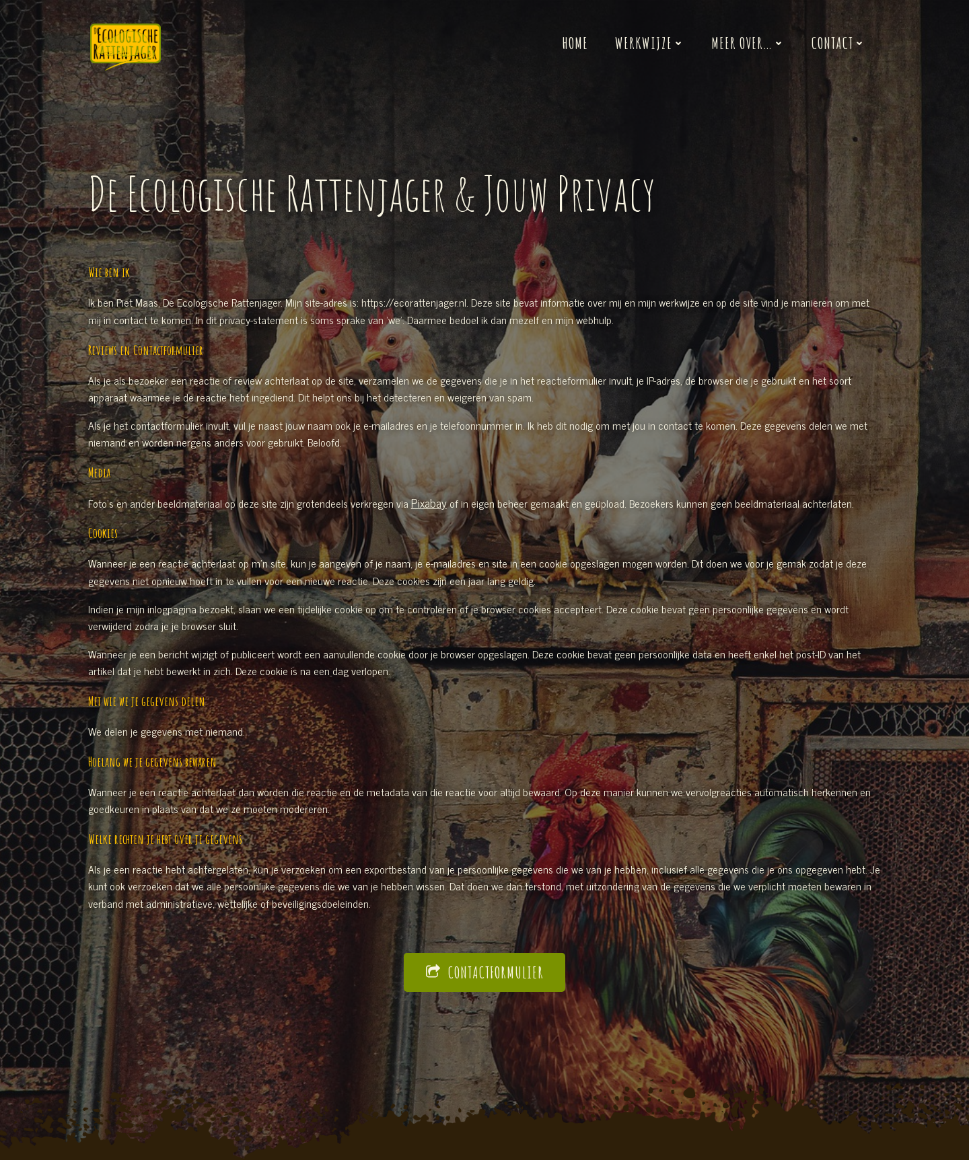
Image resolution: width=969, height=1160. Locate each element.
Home (575, 43)
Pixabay (431, 507)
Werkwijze (649, 43)
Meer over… (748, 43)
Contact (838, 43)
